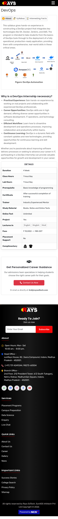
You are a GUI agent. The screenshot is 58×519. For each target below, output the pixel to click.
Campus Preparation (11, 410)
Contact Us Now (29, 282)
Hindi (44, 225)
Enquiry (5, 420)
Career (5, 451)
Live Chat (6, 425)
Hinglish (36, 225)
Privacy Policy (8, 487)
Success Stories (9, 478)
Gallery (5, 456)
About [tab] (6, 18)
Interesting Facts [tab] (36, 18)
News (4, 461)
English (27, 225)
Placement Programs (11, 405)
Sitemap (5, 492)
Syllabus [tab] (19, 18)
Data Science (8, 415)
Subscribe (44, 329)
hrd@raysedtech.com (38, 290)
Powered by (29, 512)
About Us (6, 441)
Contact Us (7, 446)
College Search (9, 482)
